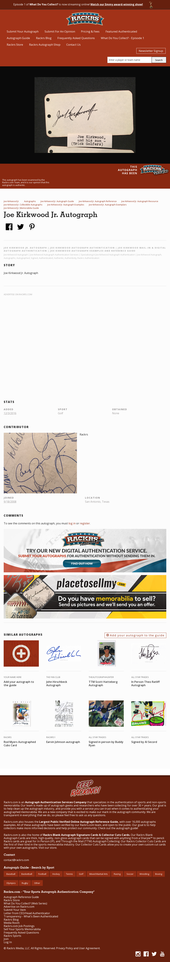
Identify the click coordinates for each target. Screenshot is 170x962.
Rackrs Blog (44, 38)
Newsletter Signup (151, 51)
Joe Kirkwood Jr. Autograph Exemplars (108, 204)
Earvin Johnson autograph (63, 742)
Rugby (25, 883)
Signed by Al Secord (144, 742)
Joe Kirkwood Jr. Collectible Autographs (23, 204)
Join (6, 939)
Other (37, 883)
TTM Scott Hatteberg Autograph (103, 683)
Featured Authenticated (121, 31)
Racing (117, 873)
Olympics (11, 883)
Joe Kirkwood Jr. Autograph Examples (65, 204)
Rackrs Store (15, 44)
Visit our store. (48, 848)
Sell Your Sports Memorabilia (22, 929)
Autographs (30, 201)
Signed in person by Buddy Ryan (106, 743)
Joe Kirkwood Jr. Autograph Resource (139, 201)
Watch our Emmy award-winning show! (116, 4)
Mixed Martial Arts (98, 873)
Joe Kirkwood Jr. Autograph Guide (57, 201)
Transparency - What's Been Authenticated (31, 916)
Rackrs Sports (12, 935)
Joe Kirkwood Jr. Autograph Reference (98, 201)
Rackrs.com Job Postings (19, 926)
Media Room (12, 922)
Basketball (26, 873)
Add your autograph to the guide (135, 635)
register (85, 523)
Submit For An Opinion (60, 31)
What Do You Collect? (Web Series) (25, 903)
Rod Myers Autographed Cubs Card (20, 743)
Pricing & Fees (90, 31)
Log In (8, 942)
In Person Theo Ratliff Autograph (145, 683)
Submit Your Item (15, 909)
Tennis (69, 873)
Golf (81, 873)
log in (72, 523)
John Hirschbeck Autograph (56, 683)
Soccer (130, 873)
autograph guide (127, 828)
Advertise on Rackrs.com (18, 294)
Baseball (10, 873)
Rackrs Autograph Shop (44, 44)
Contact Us (73, 44)
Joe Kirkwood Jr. (11, 201)
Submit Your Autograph (23, 31)
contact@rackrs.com (16, 860)
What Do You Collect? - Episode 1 (122, 38)
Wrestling (144, 873)
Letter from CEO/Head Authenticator (27, 913)
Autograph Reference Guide (21, 897)
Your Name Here (13, 677)
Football (42, 873)
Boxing (158, 873)
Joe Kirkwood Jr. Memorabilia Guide (21, 207)
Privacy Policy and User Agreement (78, 948)
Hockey (56, 873)
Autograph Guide (18, 38)
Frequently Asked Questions (76, 38)
